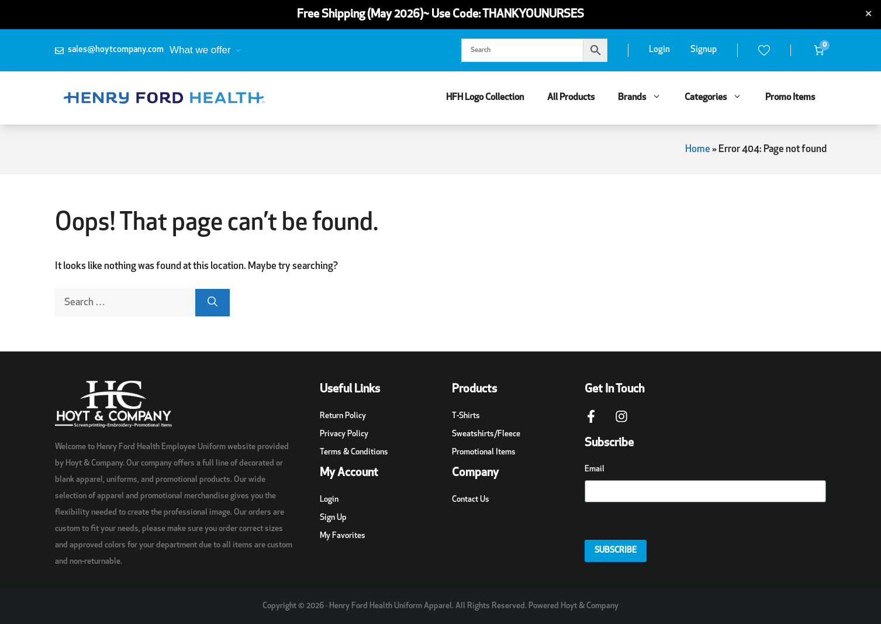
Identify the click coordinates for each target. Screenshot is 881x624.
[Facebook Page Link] (591, 422)
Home (697, 149)
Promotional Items (484, 452)
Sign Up (333, 517)
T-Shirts (466, 416)
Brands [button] (645, 97)
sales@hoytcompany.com (116, 50)
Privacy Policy (344, 434)
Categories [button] (719, 97)
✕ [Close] (868, 14)
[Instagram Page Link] (621, 422)
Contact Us (470, 499)
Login (659, 50)
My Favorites (342, 536)
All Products (571, 97)
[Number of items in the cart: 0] (819, 50)
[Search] (212, 303)
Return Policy (343, 416)
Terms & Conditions (354, 452)
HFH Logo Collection (485, 97)
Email (594, 469)
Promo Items (790, 97)
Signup (703, 50)
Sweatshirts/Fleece (486, 434)
